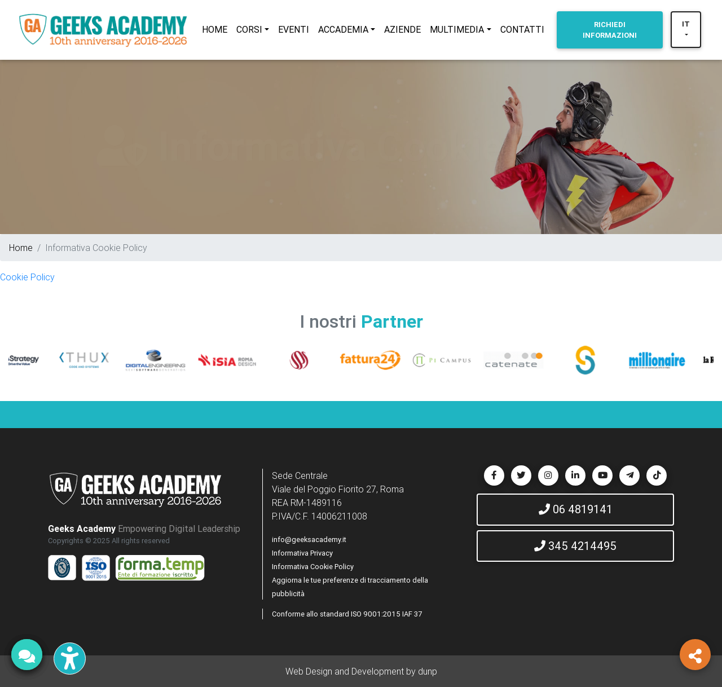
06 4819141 (576, 509)
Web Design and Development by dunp (361, 671)
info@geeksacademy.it (309, 539)
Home (21, 247)
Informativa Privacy (302, 553)
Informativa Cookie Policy (313, 566)
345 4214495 (575, 546)
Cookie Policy (27, 277)
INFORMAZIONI (610, 30)
